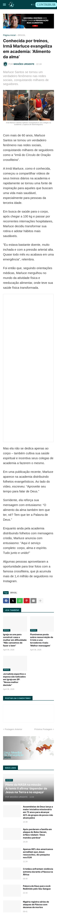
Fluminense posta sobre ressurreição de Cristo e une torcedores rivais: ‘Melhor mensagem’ (41, 640)
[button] (4, 4)
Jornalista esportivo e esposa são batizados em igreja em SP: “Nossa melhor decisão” (14, 679)
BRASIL (22, 35)
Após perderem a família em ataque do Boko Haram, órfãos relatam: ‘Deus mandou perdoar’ (37, 833)
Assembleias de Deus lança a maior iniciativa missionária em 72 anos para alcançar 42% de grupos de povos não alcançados (38, 812)
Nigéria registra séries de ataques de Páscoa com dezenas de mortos (36, 904)
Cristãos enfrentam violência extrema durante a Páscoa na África (38, 872)
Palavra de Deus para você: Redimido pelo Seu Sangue (37, 887)
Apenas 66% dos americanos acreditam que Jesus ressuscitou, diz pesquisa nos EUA (38, 853)
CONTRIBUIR (46, 4)
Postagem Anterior (13, 729)
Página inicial (9, 35)
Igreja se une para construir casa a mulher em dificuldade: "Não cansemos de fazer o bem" (15, 640)
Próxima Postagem (43, 729)
